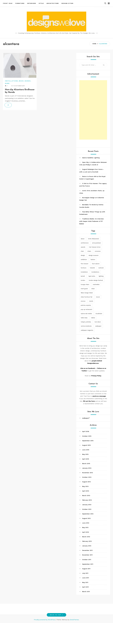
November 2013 (87, 472)
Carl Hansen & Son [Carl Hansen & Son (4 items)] (95, 247)
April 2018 (85, 431)
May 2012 (85, 527)
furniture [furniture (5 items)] (83, 268)
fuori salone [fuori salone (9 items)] (95, 263)
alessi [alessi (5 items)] (82, 238)
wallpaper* (86, 418)
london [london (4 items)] (83, 280)
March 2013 (86, 495)
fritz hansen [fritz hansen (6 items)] (84, 263)
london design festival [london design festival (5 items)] (96, 280)
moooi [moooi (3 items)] (98, 297)
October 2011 (86, 559)
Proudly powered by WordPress (45, 619)
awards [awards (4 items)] (83, 247)
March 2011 (86, 591)
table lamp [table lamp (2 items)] (84, 317)
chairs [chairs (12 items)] (89, 251)
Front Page (8, 3)
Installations (11, 81)
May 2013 (85, 486)
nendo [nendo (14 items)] (91, 301)
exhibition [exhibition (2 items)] (84, 259)
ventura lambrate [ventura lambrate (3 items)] (86, 326)
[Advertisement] (93, 110)
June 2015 (85, 450)
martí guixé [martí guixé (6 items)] (84, 288)
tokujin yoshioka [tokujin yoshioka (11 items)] (86, 322)
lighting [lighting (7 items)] (101, 276)
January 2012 (86, 546)
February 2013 (87, 500)
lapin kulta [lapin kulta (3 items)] (92, 276)
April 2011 (85, 587)
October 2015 (86, 436)
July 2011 (85, 573)
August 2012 (86, 518)
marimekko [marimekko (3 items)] (96, 284)
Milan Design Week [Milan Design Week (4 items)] (87, 293)
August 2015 (86, 445)
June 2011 (85, 578)
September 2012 (87, 514)
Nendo (28, 81)
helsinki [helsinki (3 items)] (92, 268)
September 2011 (87, 564)
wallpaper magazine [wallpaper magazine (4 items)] (87, 330)
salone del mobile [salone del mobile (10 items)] (86, 313)
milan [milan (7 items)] (93, 288)
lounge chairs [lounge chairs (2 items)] (85, 284)
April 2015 (85, 459)
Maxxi (21, 81)
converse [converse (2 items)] (98, 251)
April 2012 (85, 532)
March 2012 (86, 536)
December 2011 (87, 550)
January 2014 (86, 468)
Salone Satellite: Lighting (91, 157)
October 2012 (86, 509)
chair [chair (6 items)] (82, 251)
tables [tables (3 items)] (93, 317)
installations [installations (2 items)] (95, 272)
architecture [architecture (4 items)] (85, 243)
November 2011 (87, 555)
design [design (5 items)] (83, 255)
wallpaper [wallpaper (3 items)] (98, 326)
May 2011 (85, 582)
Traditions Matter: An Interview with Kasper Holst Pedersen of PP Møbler (91, 221)
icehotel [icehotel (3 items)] (101, 268)
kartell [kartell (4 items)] (83, 276)
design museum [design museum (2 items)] (93, 255)
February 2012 (87, 541)
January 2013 (86, 504)
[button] (105, 3)
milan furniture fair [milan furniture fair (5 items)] (86, 297)
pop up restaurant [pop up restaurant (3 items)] (86, 309)
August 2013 (86, 482)
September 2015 (87, 440)
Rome (7, 83)
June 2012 (85, 523)
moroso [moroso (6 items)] (83, 301)
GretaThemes (74, 619)
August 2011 (86, 568)
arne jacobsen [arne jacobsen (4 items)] (96, 243)
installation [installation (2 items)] (84, 272)
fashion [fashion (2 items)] (93, 259)
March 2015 (86, 463)
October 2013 (86, 477)
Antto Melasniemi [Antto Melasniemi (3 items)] (93, 238)
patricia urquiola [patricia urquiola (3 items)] (86, 305)
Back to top (56, 615)
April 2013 (85, 491)
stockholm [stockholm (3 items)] (99, 313)
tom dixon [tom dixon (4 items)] (98, 322)
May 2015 (85, 454)
